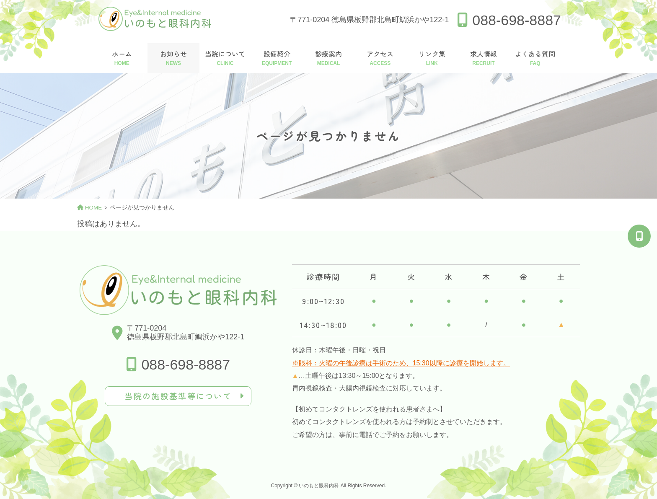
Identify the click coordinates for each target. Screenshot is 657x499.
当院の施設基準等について (178, 396)
